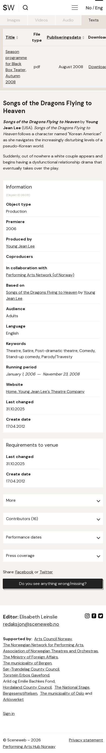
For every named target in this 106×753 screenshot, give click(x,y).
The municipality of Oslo (62, 693)
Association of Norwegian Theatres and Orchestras (50, 651)
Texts (93, 20)
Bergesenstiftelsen (20, 693)
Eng (99, 8)
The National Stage (71, 687)
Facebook (24, 572)
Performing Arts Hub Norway (29, 746)
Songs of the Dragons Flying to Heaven (41, 292)
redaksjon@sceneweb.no (31, 624)
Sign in (9, 713)
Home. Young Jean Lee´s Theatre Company (45, 391)
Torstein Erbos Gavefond (26, 675)
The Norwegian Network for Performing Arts (43, 645)
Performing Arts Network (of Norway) (40, 275)
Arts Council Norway (53, 638)
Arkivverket (13, 699)
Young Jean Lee (20, 246)
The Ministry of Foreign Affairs (30, 657)
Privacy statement (86, 740)
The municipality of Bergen (27, 663)
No (89, 8)
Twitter (46, 572)
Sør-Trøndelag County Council (31, 669)
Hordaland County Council (27, 687)
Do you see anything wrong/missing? (53, 583)
